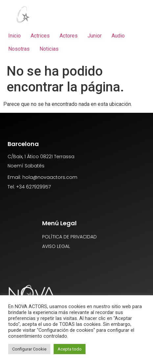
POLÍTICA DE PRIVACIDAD (69, 236)
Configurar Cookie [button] (29, 349)
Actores (69, 36)
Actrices (40, 36)
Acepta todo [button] (70, 349)
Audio (118, 36)
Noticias (49, 49)
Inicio (14, 36)
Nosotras (19, 49)
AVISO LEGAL (56, 246)
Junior (95, 36)
